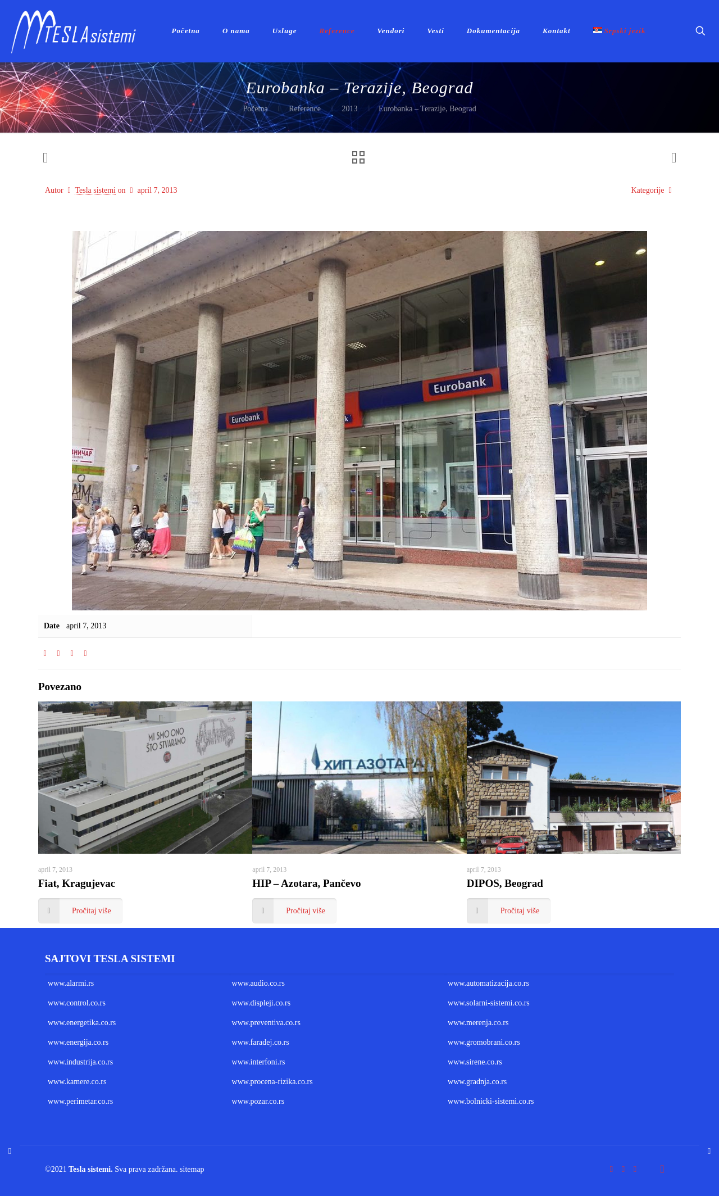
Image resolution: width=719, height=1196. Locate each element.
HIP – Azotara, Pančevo (306, 883)
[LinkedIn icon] (635, 1169)
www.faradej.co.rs (260, 1042)
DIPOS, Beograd (505, 883)
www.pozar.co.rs (258, 1101)
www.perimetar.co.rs (80, 1101)
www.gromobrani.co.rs (484, 1042)
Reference (305, 109)
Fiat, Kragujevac (76, 883)
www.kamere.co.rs (77, 1081)
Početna (255, 109)
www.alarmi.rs (71, 983)
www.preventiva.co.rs (266, 1022)
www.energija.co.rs (78, 1042)
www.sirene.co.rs (475, 1062)
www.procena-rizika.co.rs (272, 1081)
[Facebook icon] (611, 1169)
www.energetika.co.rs (82, 1022)
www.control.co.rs (77, 1003)
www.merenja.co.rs (478, 1022)
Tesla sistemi (95, 190)
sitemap (192, 1169)
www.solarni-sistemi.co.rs (489, 1003)
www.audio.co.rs (258, 983)
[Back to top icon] (662, 1169)
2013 (349, 109)
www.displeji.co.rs (261, 1003)
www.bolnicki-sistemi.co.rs (491, 1101)
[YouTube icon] (623, 1169)
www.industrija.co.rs (80, 1062)
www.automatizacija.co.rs (488, 983)
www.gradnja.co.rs (477, 1081)
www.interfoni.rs (258, 1062)
